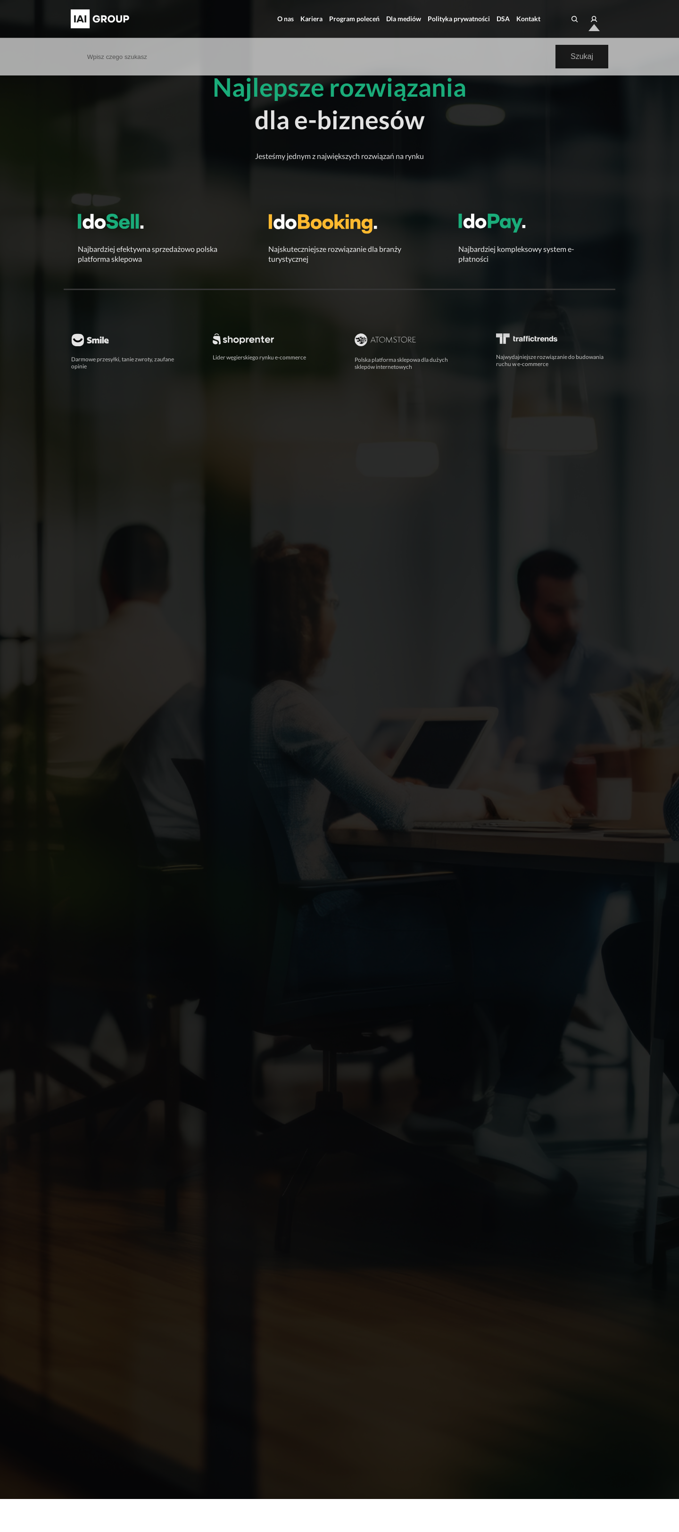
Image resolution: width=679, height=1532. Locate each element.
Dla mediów (403, 19)
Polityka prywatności (459, 19)
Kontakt (528, 19)
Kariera (311, 19)
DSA (503, 19)
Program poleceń (354, 19)
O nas (285, 19)
